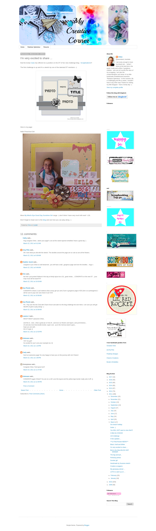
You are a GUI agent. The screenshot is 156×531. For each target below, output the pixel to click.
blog (44, 220)
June (112, 413)
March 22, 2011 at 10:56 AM (32, 295)
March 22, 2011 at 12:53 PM (32, 332)
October (113, 402)
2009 (111, 485)
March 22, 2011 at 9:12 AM (32, 243)
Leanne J (26, 316)
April (112, 419)
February (114, 475)
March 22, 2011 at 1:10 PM (32, 346)
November (114, 399)
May (112, 416)
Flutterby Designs (112, 354)
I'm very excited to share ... (119, 447)
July (112, 411)
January (113, 478)
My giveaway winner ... (117, 469)
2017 (111, 377)
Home (22, 47)
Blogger (86, 525)
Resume (46, 47)
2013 (111, 388)
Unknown (26, 338)
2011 (111, 394)
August (113, 408)
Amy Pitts (26, 250)
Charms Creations (112, 358)
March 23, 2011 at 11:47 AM (32, 370)
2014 (111, 385)
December (114, 396)
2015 (111, 382)
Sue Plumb (26, 288)
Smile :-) (113, 427)
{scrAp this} (110, 350)
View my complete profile (115, 87)
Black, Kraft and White (117, 444)
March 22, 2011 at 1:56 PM (32, 358)
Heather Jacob (28, 262)
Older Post (97, 390)
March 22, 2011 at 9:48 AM (32, 267)
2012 (111, 391)
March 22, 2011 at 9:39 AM (32, 255)
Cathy (25, 238)
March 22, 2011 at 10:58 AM (32, 309)
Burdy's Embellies (112, 362)
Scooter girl (114, 460)
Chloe (120, 57)
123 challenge (114, 436)
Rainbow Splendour (34, 47)
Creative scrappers (116, 466)
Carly (32, 63)
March (113, 422)
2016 (111, 380)
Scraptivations (86, 63)
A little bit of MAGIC (116, 433)
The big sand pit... (116, 455)
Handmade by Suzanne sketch (120, 463)
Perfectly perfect (115, 457)
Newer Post (25, 390)
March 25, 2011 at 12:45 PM (32, 382)
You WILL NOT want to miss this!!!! (121, 430)
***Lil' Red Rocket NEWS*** (119, 442)
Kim (24, 274)
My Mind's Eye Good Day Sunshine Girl (38, 215)
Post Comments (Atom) (36, 394)
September (114, 405)
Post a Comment (28, 386)
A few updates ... (115, 439)
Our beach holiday (116, 424)
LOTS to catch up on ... (117, 472)
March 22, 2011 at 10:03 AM (32, 281)
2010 (111, 482)
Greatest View (111, 346)
